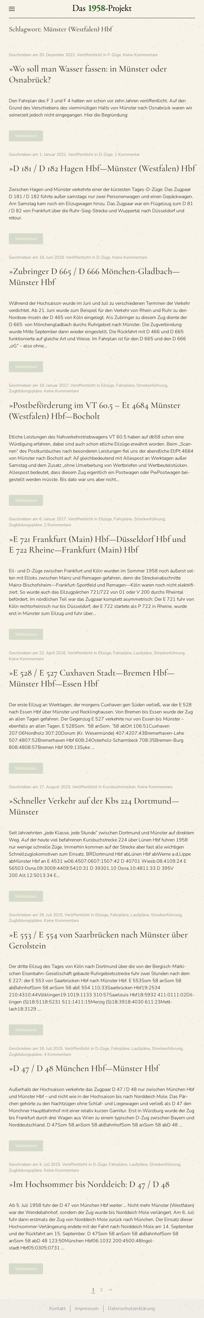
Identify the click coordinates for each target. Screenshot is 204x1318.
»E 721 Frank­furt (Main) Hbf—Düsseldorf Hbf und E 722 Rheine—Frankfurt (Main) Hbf (97, 545)
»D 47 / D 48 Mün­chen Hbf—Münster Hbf (84, 1068)
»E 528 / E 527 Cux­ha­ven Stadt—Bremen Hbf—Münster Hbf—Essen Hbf (91, 678)
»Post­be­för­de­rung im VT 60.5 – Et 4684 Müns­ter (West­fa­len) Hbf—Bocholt (94, 411)
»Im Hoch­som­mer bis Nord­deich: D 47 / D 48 (89, 1184)
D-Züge (106, 154)
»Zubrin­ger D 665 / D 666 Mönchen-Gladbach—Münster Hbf (94, 277)
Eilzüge (107, 385)
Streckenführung (151, 385)
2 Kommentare (57, 525)
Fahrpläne (125, 385)
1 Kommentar (127, 154)
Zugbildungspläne (25, 391)
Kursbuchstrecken (119, 787)
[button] (12, 9)
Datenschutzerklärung (131, 1308)
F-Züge (114, 55)
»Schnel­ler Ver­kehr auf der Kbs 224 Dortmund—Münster (94, 806)
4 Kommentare (57, 1054)
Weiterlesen (26, 136)
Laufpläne (143, 653)
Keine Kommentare (140, 55)
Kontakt (57, 1308)
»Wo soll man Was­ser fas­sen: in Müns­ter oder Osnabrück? (88, 74)
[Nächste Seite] (110, 1289)
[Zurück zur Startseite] (102, 9)
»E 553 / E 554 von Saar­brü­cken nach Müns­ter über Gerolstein (98, 940)
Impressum (87, 1308)
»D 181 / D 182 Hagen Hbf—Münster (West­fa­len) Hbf (102, 168)
